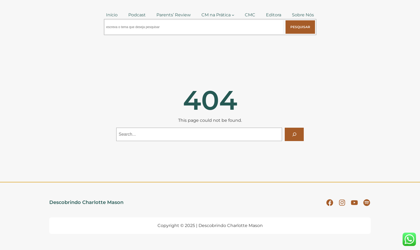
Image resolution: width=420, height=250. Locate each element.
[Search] (294, 134)
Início (112, 14)
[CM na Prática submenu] (233, 15)
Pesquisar (300, 27)
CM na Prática (216, 14)
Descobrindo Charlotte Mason (86, 202)
